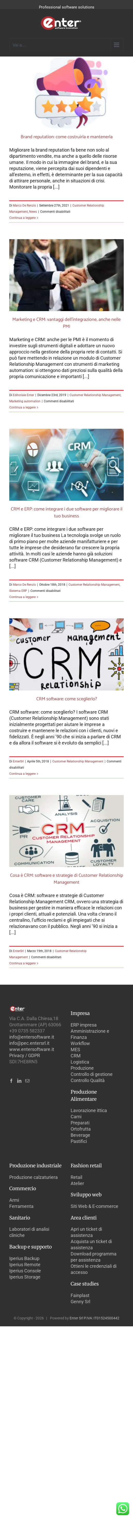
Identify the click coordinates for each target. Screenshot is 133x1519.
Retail (76, 1177)
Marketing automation (24, 401)
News (33, 211)
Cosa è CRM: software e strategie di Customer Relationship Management (66, 879)
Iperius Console (25, 1270)
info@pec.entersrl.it (29, 1043)
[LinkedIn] (19, 1081)
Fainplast (80, 1295)
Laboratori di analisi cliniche (29, 1232)
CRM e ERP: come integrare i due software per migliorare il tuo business (66, 512)
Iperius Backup (24, 1258)
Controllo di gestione (92, 1074)
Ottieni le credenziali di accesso (94, 1269)
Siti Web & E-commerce (94, 1206)
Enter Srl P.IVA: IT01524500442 (94, 1318)
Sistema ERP (18, 591)
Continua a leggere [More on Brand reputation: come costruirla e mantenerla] (22, 218)
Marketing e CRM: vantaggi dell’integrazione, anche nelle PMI (66, 323)
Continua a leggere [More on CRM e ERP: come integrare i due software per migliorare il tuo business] (22, 597)
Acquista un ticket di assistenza (91, 1244)
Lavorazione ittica (89, 1110)
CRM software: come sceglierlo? (66, 699)
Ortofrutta (81, 1129)
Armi (14, 1200)
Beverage (80, 1135)
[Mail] (27, 1081)
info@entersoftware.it (31, 1037)
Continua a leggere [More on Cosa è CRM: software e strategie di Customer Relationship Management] (22, 963)
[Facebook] (11, 1081)
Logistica (80, 1062)
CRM (76, 1055)
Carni (76, 1116)
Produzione (82, 1068)
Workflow (80, 1043)
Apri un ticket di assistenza (86, 1232)
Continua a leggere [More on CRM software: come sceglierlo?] (22, 774)
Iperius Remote (24, 1264)
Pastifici (79, 1141)
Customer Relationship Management (95, 395)
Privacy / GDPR (24, 1055)
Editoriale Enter (23, 395)
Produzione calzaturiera (33, 1177)
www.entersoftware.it (31, 1049)
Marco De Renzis (24, 205)
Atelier (77, 1183)
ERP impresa (84, 1025)
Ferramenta (21, 1206)
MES (75, 1049)
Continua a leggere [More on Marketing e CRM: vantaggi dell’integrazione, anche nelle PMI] (22, 407)
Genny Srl (80, 1301)
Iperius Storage (24, 1277)
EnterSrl (18, 761)
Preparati (80, 1122)
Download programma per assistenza (94, 1257)
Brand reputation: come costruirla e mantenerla (67, 137)
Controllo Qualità (88, 1080)
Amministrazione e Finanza (90, 1034)
